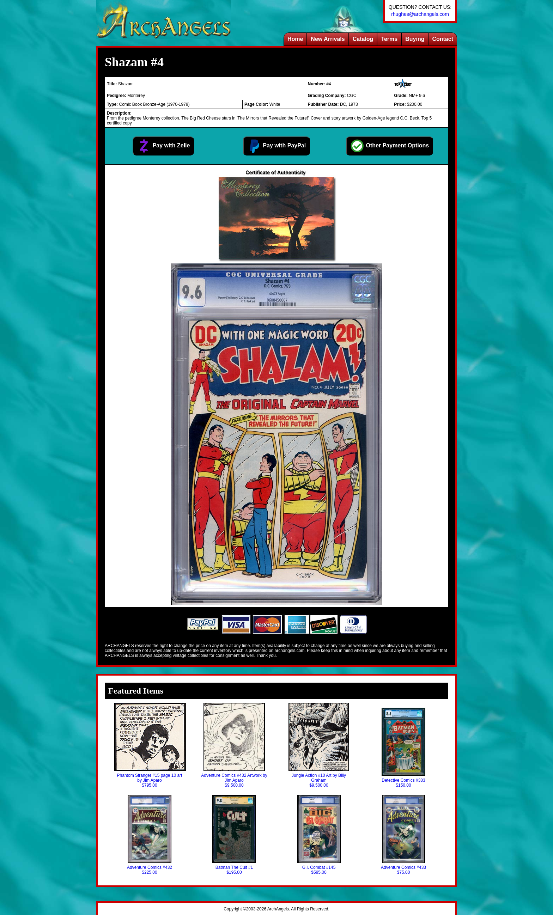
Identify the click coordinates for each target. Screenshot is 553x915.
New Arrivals (328, 39)
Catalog (363, 39)
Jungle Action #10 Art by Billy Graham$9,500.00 (318, 745)
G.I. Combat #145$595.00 (319, 835)
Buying (414, 39)
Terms (389, 39)
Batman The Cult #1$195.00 (234, 835)
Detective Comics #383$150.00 (403, 748)
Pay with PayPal (276, 146)
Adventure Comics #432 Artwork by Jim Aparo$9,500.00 (234, 745)
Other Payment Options (389, 146)
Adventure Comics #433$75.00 (403, 835)
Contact (442, 39)
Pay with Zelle (163, 146)
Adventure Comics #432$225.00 (149, 835)
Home (295, 39)
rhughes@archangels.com (420, 14)
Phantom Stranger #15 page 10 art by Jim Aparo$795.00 (149, 745)
